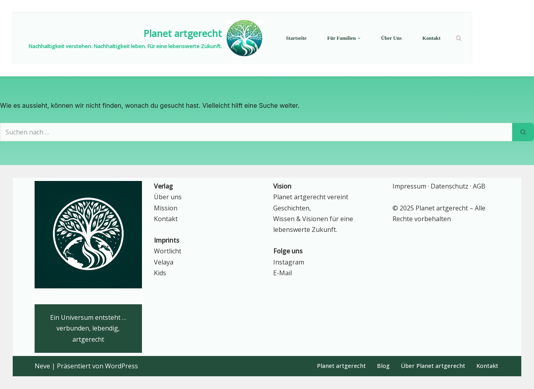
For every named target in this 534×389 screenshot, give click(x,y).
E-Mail (282, 272)
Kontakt (431, 38)
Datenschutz (449, 186)
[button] (359, 38)
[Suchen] (459, 38)
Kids (160, 272)
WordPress (121, 366)
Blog (383, 366)
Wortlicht (167, 251)
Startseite (296, 38)
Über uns (391, 38)
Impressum (409, 186)
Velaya (163, 262)
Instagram (288, 262)
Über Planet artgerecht (433, 366)
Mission (165, 208)
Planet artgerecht (341, 366)
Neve (42, 366)
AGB (479, 186)
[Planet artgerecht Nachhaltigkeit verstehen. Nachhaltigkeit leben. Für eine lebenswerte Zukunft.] (145, 38)
